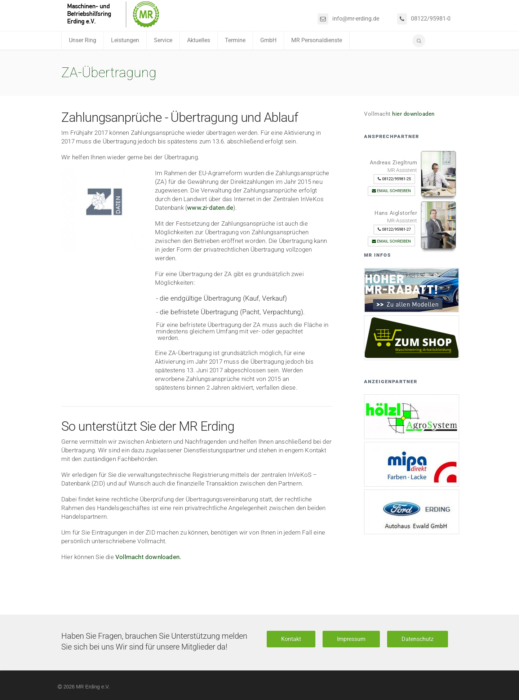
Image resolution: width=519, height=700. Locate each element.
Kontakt (291, 638)
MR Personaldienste (316, 40)
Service (163, 40)
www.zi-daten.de (210, 207)
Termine (235, 40)
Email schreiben (391, 191)
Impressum (351, 638)
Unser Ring (82, 40)
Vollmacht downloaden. (148, 557)
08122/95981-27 (394, 229)
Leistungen (125, 40)
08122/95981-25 (394, 179)
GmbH (268, 40)
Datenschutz (418, 638)
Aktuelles (198, 40)
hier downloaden (413, 114)
